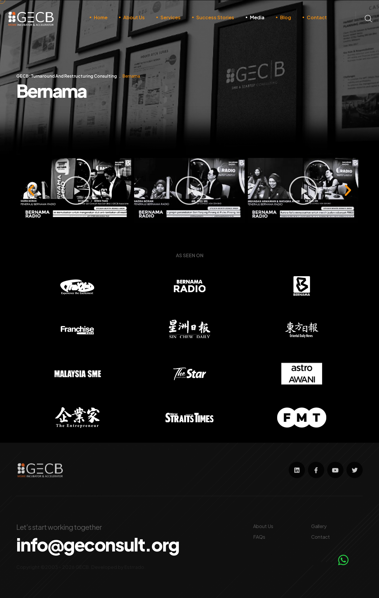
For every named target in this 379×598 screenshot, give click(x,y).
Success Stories (215, 17)
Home (100, 17)
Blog (285, 17)
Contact (317, 17)
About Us (134, 17)
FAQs (259, 537)
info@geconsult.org (97, 544)
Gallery (319, 526)
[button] (160, 227)
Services (170, 17)
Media (257, 17)
